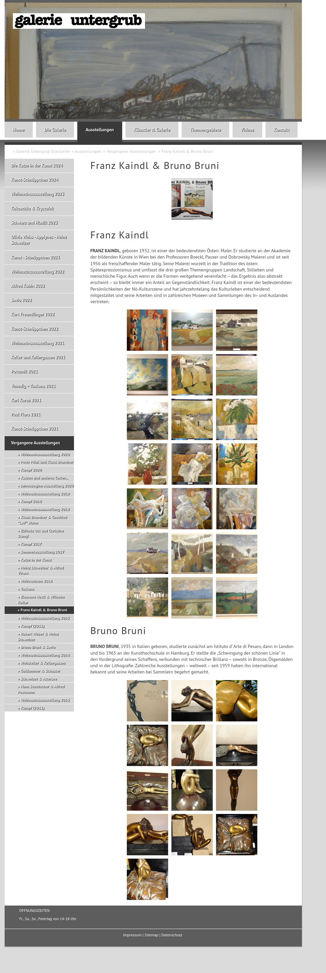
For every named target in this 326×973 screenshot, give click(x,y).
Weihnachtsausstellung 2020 (45, 454)
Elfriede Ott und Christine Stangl (41, 533)
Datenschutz (171, 934)
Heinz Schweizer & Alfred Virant (41, 570)
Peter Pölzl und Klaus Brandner (46, 461)
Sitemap (152, 934)
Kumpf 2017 (31, 543)
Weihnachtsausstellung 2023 (37, 194)
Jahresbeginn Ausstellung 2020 (46, 485)
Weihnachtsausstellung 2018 (45, 509)
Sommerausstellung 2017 (42, 551)
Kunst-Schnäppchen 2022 (34, 329)
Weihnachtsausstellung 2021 (37, 343)
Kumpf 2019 (31, 501)
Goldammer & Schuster (40, 670)
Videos (247, 130)
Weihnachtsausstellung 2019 (45, 493)
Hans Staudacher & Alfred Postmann (41, 689)
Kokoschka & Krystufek (32, 208)
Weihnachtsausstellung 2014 (45, 654)
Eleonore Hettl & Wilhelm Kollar (41, 599)
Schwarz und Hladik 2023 (34, 222)
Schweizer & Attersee (38, 678)
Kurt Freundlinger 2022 (33, 314)
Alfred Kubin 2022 (28, 286)
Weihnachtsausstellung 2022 (37, 271)
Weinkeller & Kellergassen (42, 662)
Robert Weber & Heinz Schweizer (38, 636)
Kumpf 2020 (31, 469)
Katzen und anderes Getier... (44, 477)
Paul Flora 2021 (26, 414)
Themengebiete (205, 130)
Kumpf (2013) (32, 707)
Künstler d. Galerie (152, 130)
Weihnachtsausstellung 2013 (45, 699)
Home (18, 130)
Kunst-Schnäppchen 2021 (34, 428)
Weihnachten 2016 (36, 580)
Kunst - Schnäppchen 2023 (35, 257)
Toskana (27, 588)
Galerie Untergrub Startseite (43, 151)
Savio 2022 (21, 300)
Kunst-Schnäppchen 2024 (34, 179)
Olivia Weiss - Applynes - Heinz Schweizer (39, 240)
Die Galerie (55, 130)
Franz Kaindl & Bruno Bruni (187, 151)
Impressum (132, 934)
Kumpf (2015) (32, 625)
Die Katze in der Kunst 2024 (37, 165)
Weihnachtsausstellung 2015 (45, 617)
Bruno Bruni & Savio (37, 646)
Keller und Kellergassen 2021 (38, 357)
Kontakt (281, 130)
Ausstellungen (100, 130)
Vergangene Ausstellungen (131, 151)
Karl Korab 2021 (26, 400)
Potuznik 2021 (24, 371)
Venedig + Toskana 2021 (33, 386)
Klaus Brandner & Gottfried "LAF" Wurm (42, 519)
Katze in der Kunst (36, 559)
